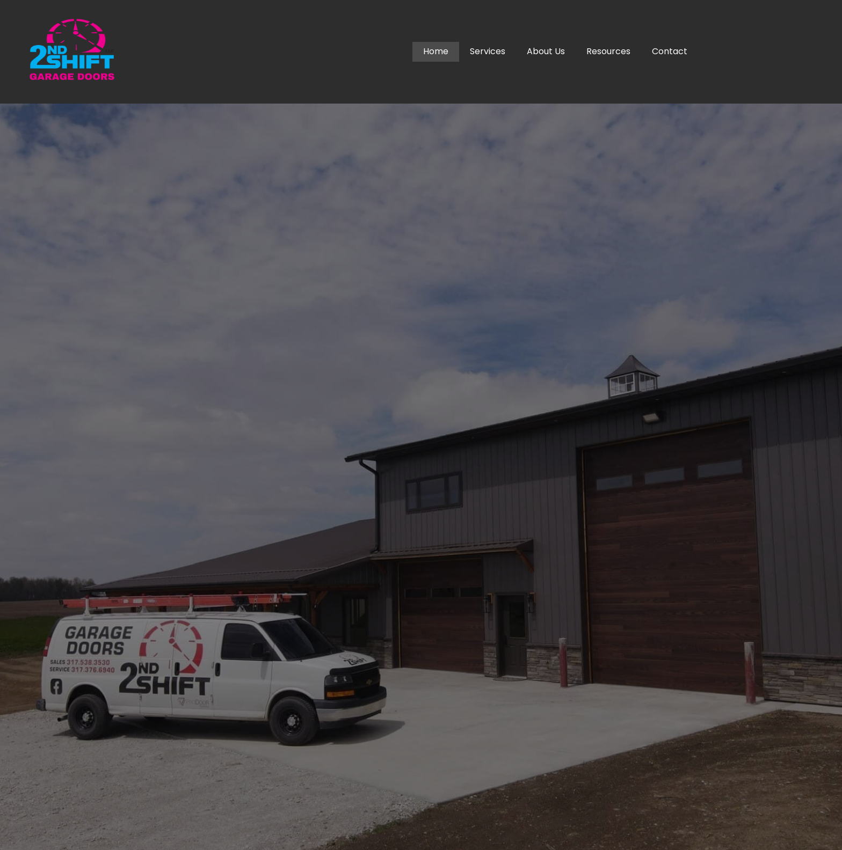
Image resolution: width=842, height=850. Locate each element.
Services (487, 51)
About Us (546, 51)
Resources (608, 51)
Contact (669, 51)
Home (435, 51)
